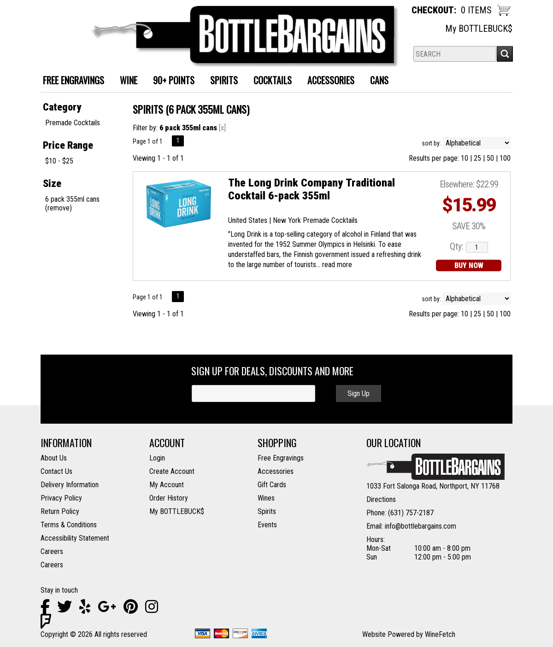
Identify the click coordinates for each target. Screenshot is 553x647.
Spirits (220, 81)
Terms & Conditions (69, 524)
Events (267, 524)
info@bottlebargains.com (420, 526)
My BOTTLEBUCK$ (478, 28)
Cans (375, 81)
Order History (168, 498)
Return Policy (60, 511)
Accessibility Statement (75, 538)
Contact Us (56, 471)
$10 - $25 (59, 161)
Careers (52, 551)
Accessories (327, 81)
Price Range (68, 145)
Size (52, 183)
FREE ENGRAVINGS (73, 80)
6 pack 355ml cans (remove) (72, 203)
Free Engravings (281, 458)
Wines (266, 498)
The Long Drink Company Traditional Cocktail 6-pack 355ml (311, 189)
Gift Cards (272, 484)
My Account (166, 484)
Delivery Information (70, 484)
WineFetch (440, 634)
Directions (381, 499)
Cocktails (269, 81)
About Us (54, 458)
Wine (125, 81)
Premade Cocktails (72, 122)
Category (62, 107)
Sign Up (358, 393)
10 (464, 158)
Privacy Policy (61, 498)
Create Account (171, 471)
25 (477, 158)
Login (157, 458)
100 (505, 158)
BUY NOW (468, 265)
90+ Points (173, 80)
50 (490, 158)
